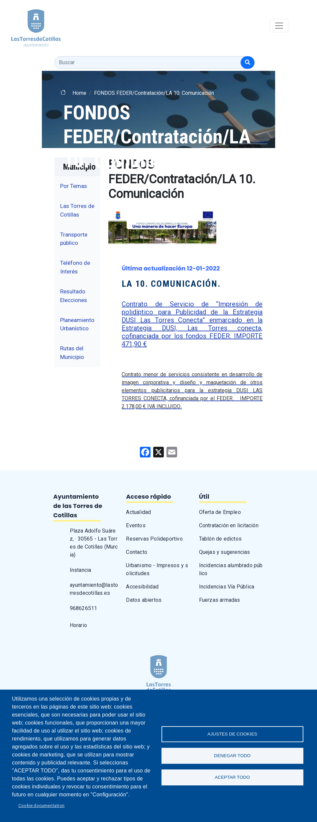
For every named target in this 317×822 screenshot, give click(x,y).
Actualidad (138, 512)
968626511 (83, 608)
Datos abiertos (143, 600)
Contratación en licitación (229, 525)
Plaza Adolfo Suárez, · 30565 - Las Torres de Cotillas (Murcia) (94, 543)
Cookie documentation (41, 805)
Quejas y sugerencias (224, 552)
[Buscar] (248, 62)
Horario (78, 625)
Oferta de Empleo (220, 512)
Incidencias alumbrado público (231, 569)
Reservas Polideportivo (154, 539)
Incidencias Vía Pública (227, 586)
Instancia (80, 570)
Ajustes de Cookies (232, 734)
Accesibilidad (142, 586)
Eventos (135, 525)
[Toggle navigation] (279, 25)
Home (79, 93)
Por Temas (73, 186)
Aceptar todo (232, 777)
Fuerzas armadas (219, 600)
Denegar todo (232, 755)
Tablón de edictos (220, 539)
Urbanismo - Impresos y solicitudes (157, 569)
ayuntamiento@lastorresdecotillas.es (94, 589)
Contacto (136, 552)
